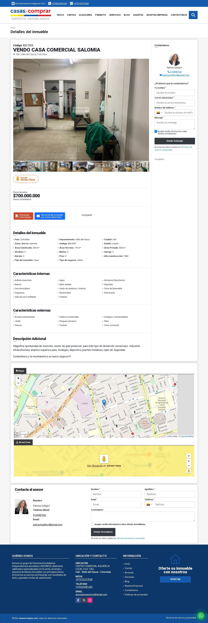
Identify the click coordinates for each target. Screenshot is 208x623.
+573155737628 (81, 3)
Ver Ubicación (95, 465)
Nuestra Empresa (157, 15)
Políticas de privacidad (136, 594)
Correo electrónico (164, 98)
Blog (127, 15)
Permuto (100, 15)
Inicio (60, 15)
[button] (146, 61)
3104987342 (176, 72)
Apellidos (150, 489)
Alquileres (85, 15)
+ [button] (18, 378)
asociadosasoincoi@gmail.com (91, 594)
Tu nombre (160, 88)
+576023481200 (59, 3)
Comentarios (97, 510)
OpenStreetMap (187, 436)
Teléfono (150, 499)
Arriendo (129, 572)
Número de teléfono (165, 107)
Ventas (71, 15)
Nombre (95, 489)
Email (94, 499)
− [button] (18, 383)
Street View (26, 178)
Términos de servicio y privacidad (130, 538)
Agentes (138, 15)
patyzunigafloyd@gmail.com (175, 75)
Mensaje (159, 117)
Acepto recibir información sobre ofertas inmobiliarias (119, 524)
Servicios (115, 15)
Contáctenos (179, 15)
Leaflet (169, 436)
